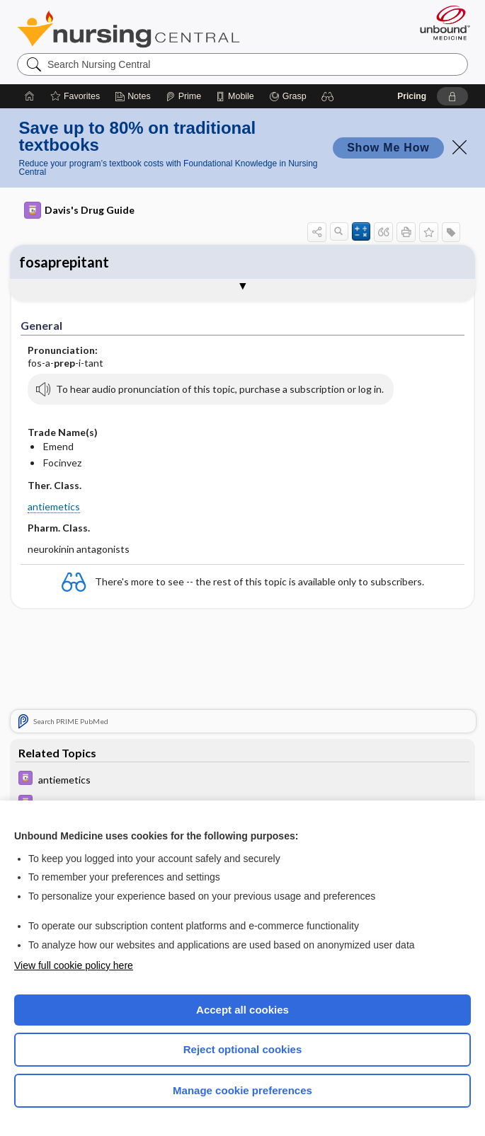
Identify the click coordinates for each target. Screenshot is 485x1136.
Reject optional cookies (242, 1049)
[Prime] (183, 96)
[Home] (30, 96)
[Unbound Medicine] (440, 23)
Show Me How (388, 148)
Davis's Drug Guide (79, 210)
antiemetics (54, 506)
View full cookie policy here (73, 965)
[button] (327, 96)
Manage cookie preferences (242, 1090)
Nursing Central (128, 29)
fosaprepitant (64, 261)
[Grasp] (288, 96)
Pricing (411, 96)
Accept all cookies (242, 1010)
